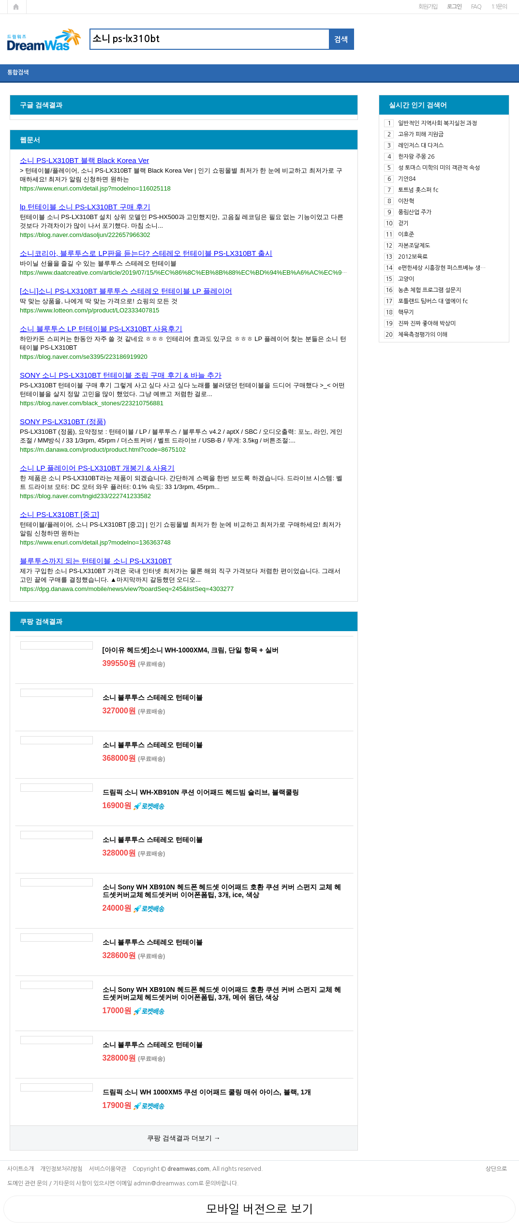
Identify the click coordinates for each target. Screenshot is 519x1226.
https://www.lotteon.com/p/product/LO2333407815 (89, 310)
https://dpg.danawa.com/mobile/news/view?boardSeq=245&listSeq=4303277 (127, 588)
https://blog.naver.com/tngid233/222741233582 (85, 496)
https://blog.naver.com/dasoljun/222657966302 (85, 234)
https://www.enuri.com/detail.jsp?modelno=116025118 (95, 188)
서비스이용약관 (107, 1169)
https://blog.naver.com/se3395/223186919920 (84, 356)
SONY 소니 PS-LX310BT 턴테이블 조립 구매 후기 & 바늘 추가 (121, 375)
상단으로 (496, 1169)
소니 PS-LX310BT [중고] (59, 514)
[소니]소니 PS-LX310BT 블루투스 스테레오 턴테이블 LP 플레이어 (126, 291)
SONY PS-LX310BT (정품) (63, 421)
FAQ (476, 7)
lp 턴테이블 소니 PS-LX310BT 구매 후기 (85, 207)
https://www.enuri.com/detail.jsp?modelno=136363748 (95, 542)
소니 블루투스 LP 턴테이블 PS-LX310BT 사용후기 (101, 329)
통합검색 (18, 72)
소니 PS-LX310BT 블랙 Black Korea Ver (84, 160)
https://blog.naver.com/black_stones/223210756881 (91, 403)
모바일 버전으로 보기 (259, 1209)
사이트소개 (20, 1169)
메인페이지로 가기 (17, 7)
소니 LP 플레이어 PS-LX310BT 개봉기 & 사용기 (97, 468)
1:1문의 (499, 7)
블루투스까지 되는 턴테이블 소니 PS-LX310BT (96, 561)
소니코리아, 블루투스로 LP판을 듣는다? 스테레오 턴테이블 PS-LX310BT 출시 (146, 253)
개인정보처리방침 (61, 1169)
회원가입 (427, 7)
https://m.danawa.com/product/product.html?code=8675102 (103, 449)
